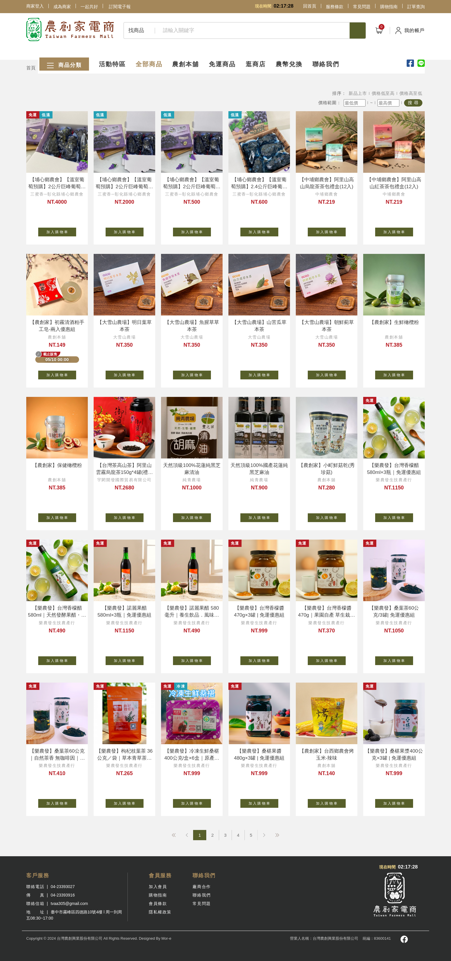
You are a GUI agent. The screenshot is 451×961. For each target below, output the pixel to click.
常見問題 (361, 6)
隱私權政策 (160, 912)
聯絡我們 (349, 53)
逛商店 (268, 53)
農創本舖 (188, 53)
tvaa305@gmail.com (69, 903)
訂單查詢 (416, 6)
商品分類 (51, 53)
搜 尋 (413, 102)
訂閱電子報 (120, 6)
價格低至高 (383, 93)
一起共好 (89, 6)
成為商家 (62, 6)
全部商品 (146, 53)
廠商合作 (202, 886)
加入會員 (158, 886)
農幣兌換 (307, 53)
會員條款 (158, 903)
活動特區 (104, 53)
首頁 (31, 67)
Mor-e (166, 938)
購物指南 (389, 6)
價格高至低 (410, 93)
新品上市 (358, 93)
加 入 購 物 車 (61, 231)
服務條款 (334, 6)
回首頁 (309, 6)
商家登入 (35, 6)
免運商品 (230, 53)
